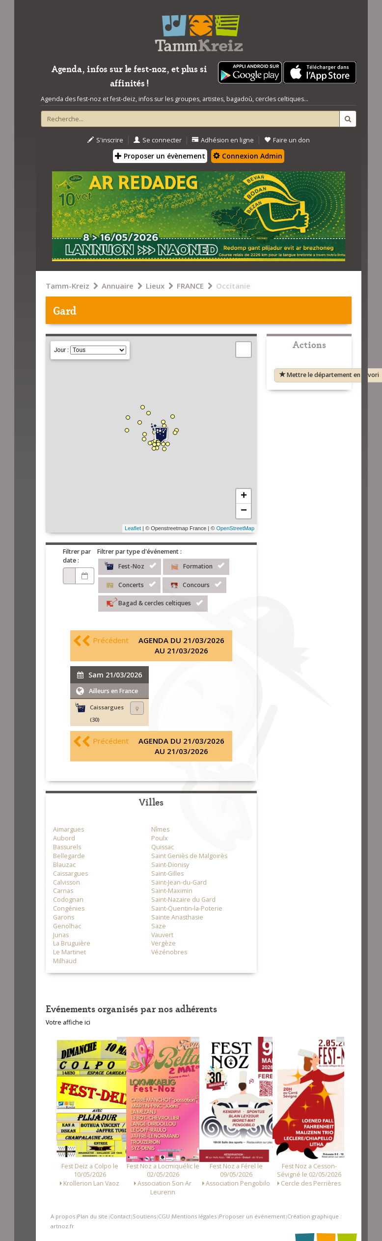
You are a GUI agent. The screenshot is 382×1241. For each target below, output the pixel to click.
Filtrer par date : (77, 556)
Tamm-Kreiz (67, 286)
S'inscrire (105, 140)
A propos (63, 1216)
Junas (61, 935)
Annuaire (118, 286)
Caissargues (70, 873)
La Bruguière (71, 943)
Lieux (155, 286)
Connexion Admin (247, 156)
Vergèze (163, 943)
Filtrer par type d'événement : (139, 551)
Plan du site (92, 1216)
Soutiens (144, 1216)
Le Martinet (69, 952)
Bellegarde (69, 856)
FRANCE (190, 286)
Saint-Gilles (167, 873)
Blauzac (64, 865)
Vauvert (162, 935)
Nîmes (160, 829)
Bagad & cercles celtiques (153, 602)
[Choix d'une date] (69, 575)
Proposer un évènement (160, 156)
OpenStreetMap (235, 528)
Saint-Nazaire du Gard (183, 899)
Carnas (63, 891)
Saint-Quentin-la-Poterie (186, 908)
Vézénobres (169, 952)
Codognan (68, 899)
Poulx (159, 838)
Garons (63, 917)
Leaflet (133, 528)
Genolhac (67, 926)
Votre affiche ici (68, 1022)
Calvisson (66, 882)
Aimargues (68, 829)
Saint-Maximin (171, 891)
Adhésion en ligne (223, 140)
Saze (158, 926)
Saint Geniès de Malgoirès (189, 856)
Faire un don (287, 140)
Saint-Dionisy (170, 865)
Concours (194, 584)
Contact (120, 1216)
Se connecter (158, 140)
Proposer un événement (252, 1216)
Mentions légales (194, 1216)
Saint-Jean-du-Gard (179, 882)
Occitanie (233, 286)
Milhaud (65, 961)
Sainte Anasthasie (177, 917)
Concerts (129, 584)
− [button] (244, 511)
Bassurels (67, 847)
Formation (196, 565)
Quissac (162, 847)
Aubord (64, 838)
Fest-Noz (130, 565)
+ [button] (244, 496)
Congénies (68, 908)
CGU (164, 1216)
